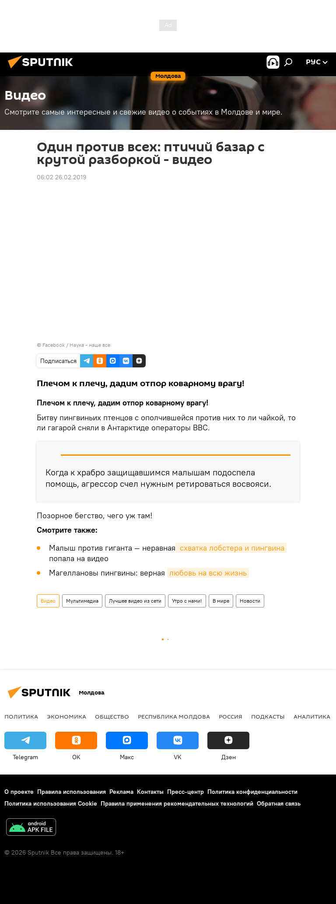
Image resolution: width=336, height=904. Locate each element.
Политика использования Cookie (50, 803)
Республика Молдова (174, 716)
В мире (221, 600)
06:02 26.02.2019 (61, 177)
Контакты (150, 792)
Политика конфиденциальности (252, 792)
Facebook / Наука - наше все (76, 345)
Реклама (121, 792)
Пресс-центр (185, 792)
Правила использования (71, 792)
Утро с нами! (187, 600)
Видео (48, 600)
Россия (230, 716)
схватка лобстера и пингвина (231, 548)
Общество (112, 716)
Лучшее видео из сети (135, 600)
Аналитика (312, 716)
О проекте (19, 792)
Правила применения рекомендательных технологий (177, 803)
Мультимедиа (82, 600)
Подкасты (268, 716)
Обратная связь (279, 803)
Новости (250, 600)
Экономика (66, 716)
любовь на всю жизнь (208, 573)
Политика (21, 716)
